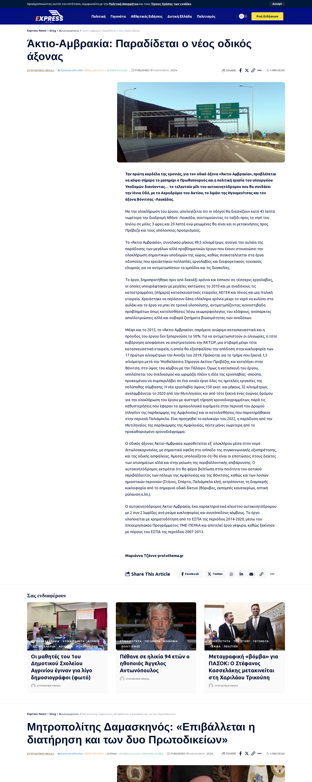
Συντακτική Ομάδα (40, 70)
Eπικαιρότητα (95, 70)
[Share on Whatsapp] (231, 574)
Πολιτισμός (130, 646)
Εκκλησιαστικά (153, 753)
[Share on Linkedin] (241, 574)
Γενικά (215, 646)
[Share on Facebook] (240, 70)
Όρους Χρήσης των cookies (171, 4)
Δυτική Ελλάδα (117, 70)
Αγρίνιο (94, 641)
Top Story (242, 641)
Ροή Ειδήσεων (87, 646)
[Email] (251, 574)
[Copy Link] (253, 70)
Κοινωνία (66, 646)
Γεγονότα (152, 641)
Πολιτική (231, 646)
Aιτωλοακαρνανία (70, 70)
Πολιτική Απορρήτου (124, 4)
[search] (231, 16)
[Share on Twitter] (247, 70)
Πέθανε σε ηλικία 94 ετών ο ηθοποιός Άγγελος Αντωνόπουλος (154, 663)
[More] (260, 70)
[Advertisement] (66, 144)
